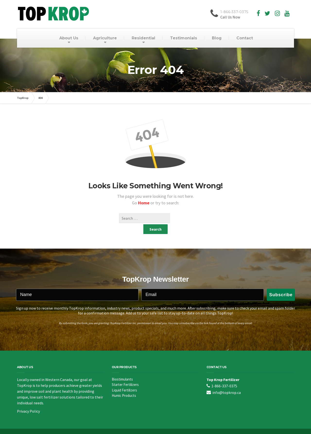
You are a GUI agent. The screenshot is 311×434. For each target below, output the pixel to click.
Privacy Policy (28, 401)
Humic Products (124, 385)
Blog (217, 38)
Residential (143, 38)
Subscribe (281, 285)
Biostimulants (122, 369)
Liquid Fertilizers (124, 380)
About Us (68, 38)
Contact (244, 38)
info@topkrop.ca (226, 382)
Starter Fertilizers (125, 375)
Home (144, 203)
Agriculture (105, 38)
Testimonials (183, 38)
